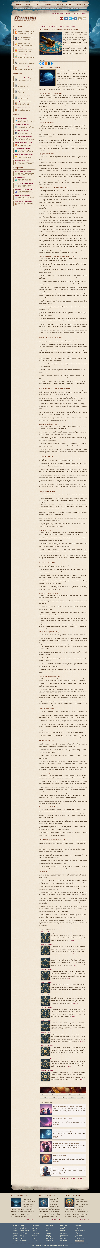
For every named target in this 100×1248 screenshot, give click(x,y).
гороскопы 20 (73, 1178)
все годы (26, 89)
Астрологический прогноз (22, 36)
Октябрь (48, 1235)
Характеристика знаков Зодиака (24, 183)
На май (17, 83)
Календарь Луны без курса (22, 148)
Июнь (47, 1228)
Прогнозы (18, 4)
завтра (24, 77)
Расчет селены (36, 1232)
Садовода (15, 1237)
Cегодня (28, 4)
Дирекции (34, 1237)
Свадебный (23, 1237)
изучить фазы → (56, 1219)
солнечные (29, 136)
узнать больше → (30, 1219)
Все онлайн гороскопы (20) (22, 66)
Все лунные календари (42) (22, 107)
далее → (73, 940)
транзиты (32, 8)
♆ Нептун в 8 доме (46, 1020)
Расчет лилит (35, 1230)
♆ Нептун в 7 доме (46, 1007)
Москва (84, 13)
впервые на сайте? (57, 13)
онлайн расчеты (58, 8)
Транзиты (34, 1228)
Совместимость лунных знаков (23, 142)
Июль (47, 1230)
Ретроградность (64, 1235)
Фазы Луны (59, 4)
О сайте (77, 1227)
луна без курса (67, 8)
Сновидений (23, 1227)
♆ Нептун (71, 1097)
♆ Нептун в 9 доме (46, 1033)
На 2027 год (49, 1237)
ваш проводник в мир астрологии (24, 20)
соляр (23, 8)
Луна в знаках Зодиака (21, 130)
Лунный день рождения (21, 54)
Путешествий (23, 1240)
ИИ (70, 4)
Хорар (33, 1238)
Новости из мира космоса (22, 195)
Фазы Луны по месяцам (22, 124)
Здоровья (15, 1232)
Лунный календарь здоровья (23, 95)
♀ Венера (71, 1094)
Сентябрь (48, 1233)
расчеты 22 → (82, 1178)
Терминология (78, 1235)
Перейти (65, 1112)
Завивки (15, 1230)
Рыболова (15, 1240)
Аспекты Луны (64, 1233)
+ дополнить (75, 13)
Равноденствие (64, 1240)
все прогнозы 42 (64, 1178)
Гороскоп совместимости (22, 42)
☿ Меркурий (62, 1094)
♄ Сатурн (53, 1097)
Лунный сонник (19, 171)
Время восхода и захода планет (24, 154)
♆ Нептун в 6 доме (46, 995)
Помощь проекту (79, 1240)
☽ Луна (44, 1094)
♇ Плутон (81, 1097)
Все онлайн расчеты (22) (22, 160)
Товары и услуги (79, 1238)
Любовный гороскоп (20, 48)
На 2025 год (49, 1240)
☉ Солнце (53, 1094)
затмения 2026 (75, 8)
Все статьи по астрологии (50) (23, 201)
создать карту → (84, 1219)
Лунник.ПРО (81, 4)
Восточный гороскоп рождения (23, 60)
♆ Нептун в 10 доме (47, 1045)
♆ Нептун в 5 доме (46, 982)
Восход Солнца (64, 1237)
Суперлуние (63, 1238)
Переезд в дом (24, 1232)
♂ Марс (81, 1094)
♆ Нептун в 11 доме (47, 1058)
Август (48, 1232)
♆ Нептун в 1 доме (46, 932)
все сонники (27, 171)
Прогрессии (35, 1235)
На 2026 (17, 89)
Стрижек (15, 1227)
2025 (21, 89)
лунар (27, 8)
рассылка (67, 13)
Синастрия (34, 1240)
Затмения (62, 1230)
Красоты (15, 1235)
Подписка (77, 1233)
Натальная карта (36, 1227)
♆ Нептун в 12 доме (47, 1071)
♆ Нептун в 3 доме (46, 957)
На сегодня (18, 77)
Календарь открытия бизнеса (23, 101)
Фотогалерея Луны (20, 177)
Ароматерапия (23, 1233)
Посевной (15, 1238)
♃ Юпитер (43, 1097)
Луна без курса (64, 1232)
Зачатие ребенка (24, 1230)
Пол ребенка (23, 1228)
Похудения (15, 1233)
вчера (28, 77)
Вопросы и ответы (80, 1230)
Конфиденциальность (80, 1237)
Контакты (77, 1228)
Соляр (33, 1233)
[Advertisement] (25, 219)
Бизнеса (22, 1238)
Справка (77, 1232)
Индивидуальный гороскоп (22, 30)
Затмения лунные (20, 136)
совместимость (17, 8)
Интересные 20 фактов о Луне (23, 189)
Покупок (22, 1235)
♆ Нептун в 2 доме (46, 944)
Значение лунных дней (21, 118)
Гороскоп (48, 4)
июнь (21, 83)
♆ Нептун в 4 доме (46, 969)
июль (25, 83)
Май (38, 4)
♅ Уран (62, 1097)
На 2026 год (49, 1238)
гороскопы (37, 8)
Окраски (15, 1228)
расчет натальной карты (47, 8)
